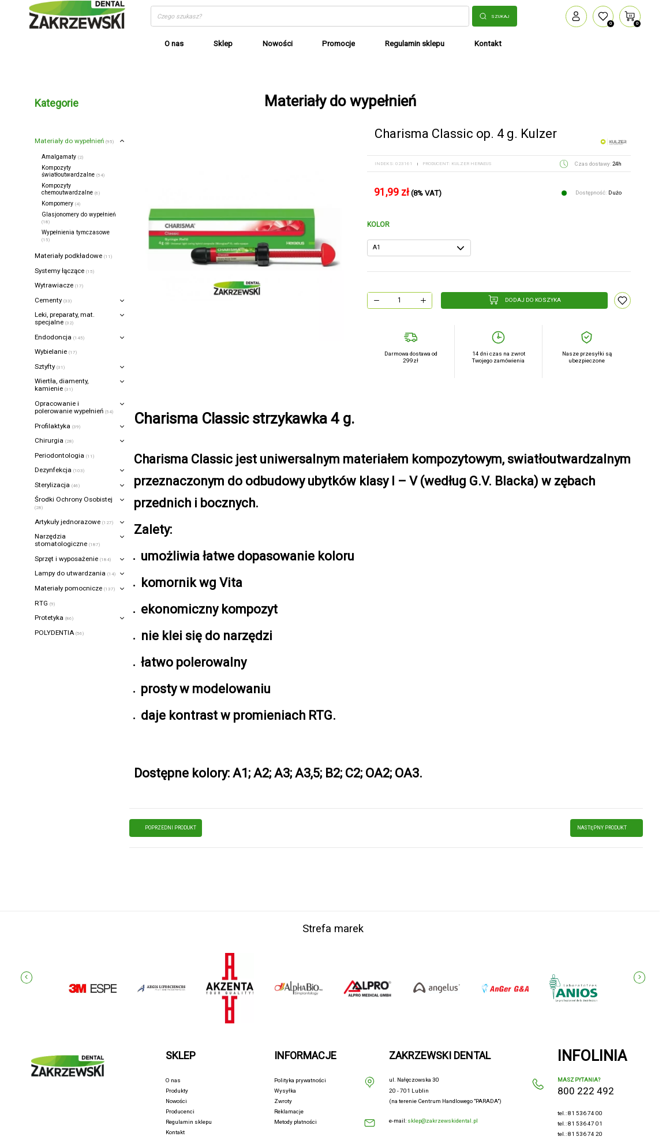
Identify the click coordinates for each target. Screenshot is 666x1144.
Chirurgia (54, 440)
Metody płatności (295, 1122)
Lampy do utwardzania (75, 573)
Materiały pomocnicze (75, 588)
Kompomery (61, 203)
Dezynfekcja (59, 470)
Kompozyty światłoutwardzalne (73, 171)
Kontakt (175, 1132)
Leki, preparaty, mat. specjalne (65, 318)
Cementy (53, 300)
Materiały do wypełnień (74, 141)
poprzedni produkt (166, 828)
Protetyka (54, 618)
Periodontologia (64, 455)
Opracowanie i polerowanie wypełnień (74, 407)
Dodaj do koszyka (524, 300)
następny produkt (606, 828)
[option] (240, 237)
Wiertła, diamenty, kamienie (61, 384)
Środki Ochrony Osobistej (74, 502)
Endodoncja (59, 337)
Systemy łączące (64, 271)
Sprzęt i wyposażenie (73, 559)
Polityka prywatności (300, 1080)
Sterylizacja (57, 485)
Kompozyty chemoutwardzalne (71, 189)
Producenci (180, 1111)
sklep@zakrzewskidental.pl (442, 1120)
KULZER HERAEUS (471, 163)
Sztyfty (50, 366)
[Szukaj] (310, 16)
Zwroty (283, 1101)
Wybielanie (56, 351)
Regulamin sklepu (189, 1122)
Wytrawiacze (59, 285)
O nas (173, 1080)
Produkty (177, 1090)
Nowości (176, 1101)
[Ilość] (399, 300)
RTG (45, 603)
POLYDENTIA (59, 633)
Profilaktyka (57, 426)
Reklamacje (289, 1111)
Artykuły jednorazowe (74, 522)
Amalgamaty (62, 157)
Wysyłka (285, 1090)
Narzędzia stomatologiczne (67, 540)
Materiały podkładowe (73, 256)
